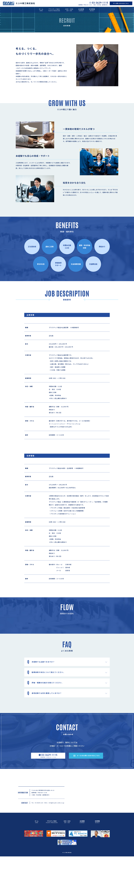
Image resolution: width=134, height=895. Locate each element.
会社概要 (81, 10)
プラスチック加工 (54, 10)
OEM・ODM (69, 10)
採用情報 (92, 10)
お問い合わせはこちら (121, 3)
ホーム (41, 10)
